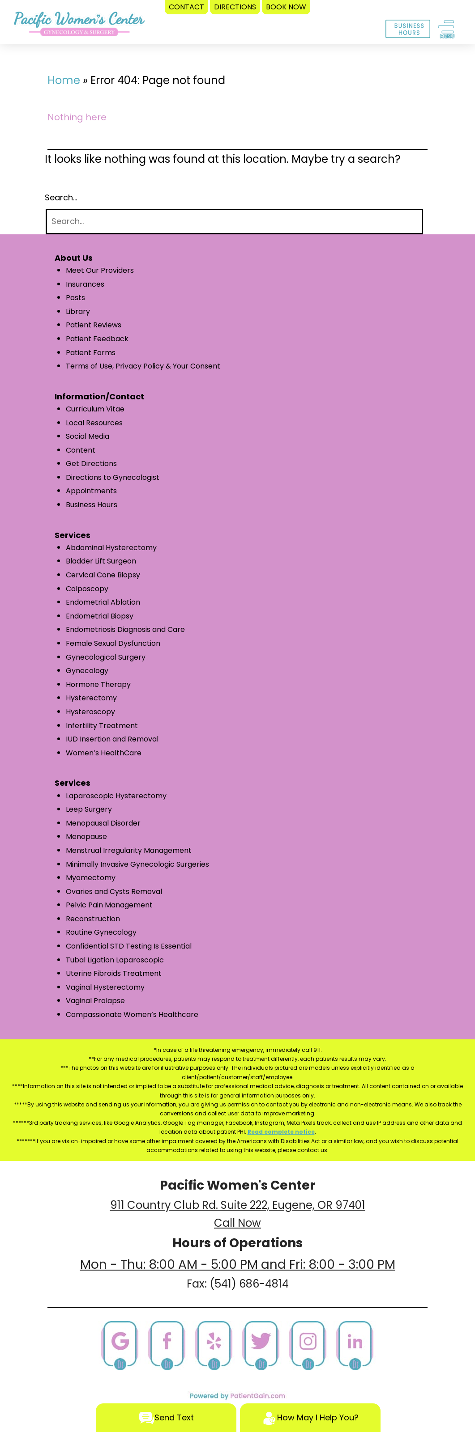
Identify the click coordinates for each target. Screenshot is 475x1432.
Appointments (91, 491)
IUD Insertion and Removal (112, 739)
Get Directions (91, 463)
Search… (61, 197)
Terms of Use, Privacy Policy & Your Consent (143, 366)
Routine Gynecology (101, 932)
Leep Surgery (89, 809)
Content (80, 450)
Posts (75, 297)
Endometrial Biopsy (99, 616)
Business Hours (91, 505)
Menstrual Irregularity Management (129, 850)
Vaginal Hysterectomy (105, 987)
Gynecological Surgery (105, 657)
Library (78, 311)
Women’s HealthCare (103, 753)
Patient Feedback (97, 339)
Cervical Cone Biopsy (103, 575)
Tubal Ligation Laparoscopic (115, 960)
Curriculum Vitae (95, 409)
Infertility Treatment (102, 725)
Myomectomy (91, 878)
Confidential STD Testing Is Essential (129, 946)
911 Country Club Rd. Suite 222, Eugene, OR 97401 (237, 1205)
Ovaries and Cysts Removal (114, 891)
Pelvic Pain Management (109, 905)
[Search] (234, 221)
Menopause (86, 836)
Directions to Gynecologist (112, 477)
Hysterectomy (91, 698)
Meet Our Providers (100, 270)
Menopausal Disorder (103, 823)
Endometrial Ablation (103, 602)
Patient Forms (91, 352)
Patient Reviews (93, 325)
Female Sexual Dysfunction (113, 643)
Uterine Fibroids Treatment (114, 973)
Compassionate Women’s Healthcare (132, 1014)
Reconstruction (93, 919)
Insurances (85, 284)
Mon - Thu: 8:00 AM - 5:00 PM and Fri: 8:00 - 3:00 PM (237, 1264)
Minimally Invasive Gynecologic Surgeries (137, 864)
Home (63, 80)
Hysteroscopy (90, 712)
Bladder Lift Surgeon (101, 561)
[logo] (79, 26)
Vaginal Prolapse (95, 1001)
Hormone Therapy (98, 684)
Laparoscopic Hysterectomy (116, 796)
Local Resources (94, 423)
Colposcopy (87, 589)
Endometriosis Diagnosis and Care (125, 629)
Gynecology (87, 670)
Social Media (87, 436)
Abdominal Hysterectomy (111, 547)
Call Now (237, 1223)
